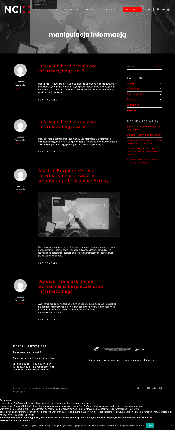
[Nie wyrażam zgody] (171, 425)
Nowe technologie (136, 94)
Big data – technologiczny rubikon (144, 134)
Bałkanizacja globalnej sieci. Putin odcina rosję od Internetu (144, 141)
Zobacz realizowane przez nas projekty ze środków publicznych (121, 360)
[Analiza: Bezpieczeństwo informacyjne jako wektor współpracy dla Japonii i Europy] (79, 264)
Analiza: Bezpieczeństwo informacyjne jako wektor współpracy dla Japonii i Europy (73, 206)
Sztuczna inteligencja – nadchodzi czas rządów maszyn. (144, 161)
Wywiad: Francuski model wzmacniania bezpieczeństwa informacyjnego (71, 311)
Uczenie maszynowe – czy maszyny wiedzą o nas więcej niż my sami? (144, 151)
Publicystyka (133, 99)
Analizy (20, 88)
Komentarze (133, 88)
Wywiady (20, 326)
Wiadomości (133, 104)
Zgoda (150, 425)
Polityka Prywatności (21, 392)
